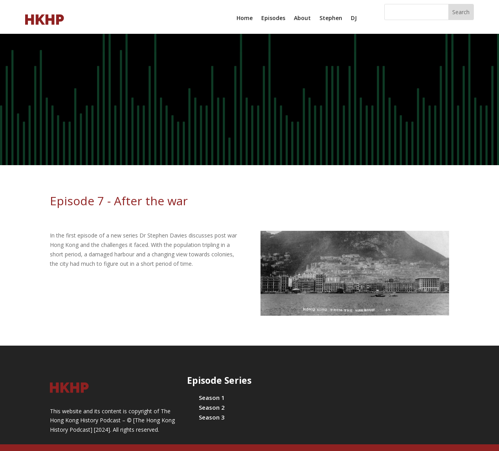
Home (245, 18)
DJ (354, 18)
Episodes (273, 18)
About (302, 18)
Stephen (330, 18)
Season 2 (212, 407)
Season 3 (212, 417)
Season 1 (212, 397)
